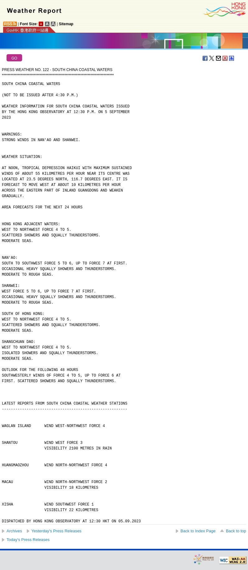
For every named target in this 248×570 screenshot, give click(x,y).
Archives (14, 531)
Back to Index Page (198, 531)
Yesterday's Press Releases (56, 531)
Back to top (236, 531)
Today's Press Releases (28, 539)
